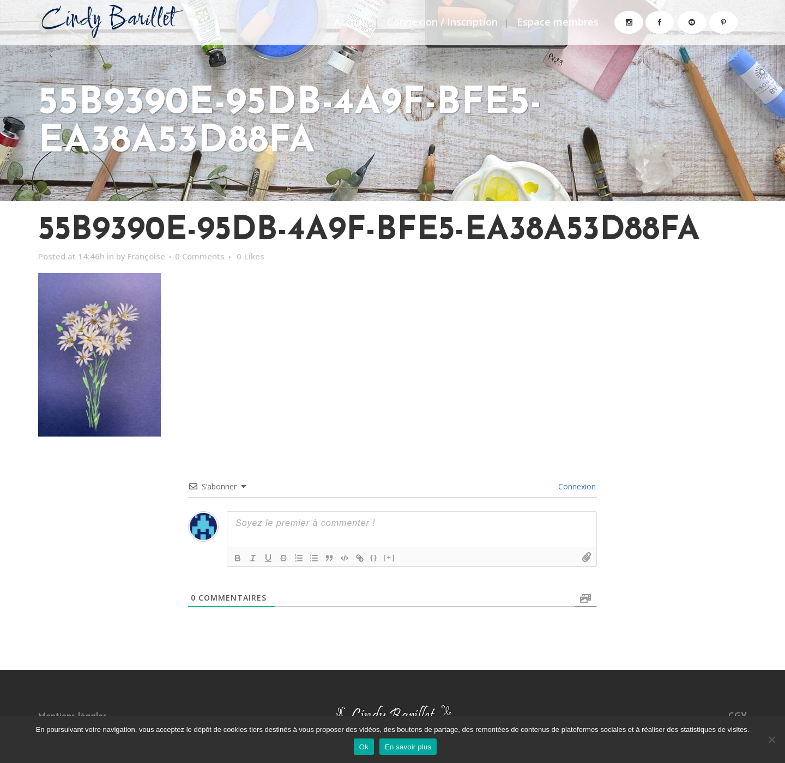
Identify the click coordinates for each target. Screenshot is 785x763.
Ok (364, 747)
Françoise (151, 256)
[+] (389, 557)
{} (374, 557)
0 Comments (207, 256)
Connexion (576, 486)
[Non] (771, 739)
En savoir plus (408, 747)
